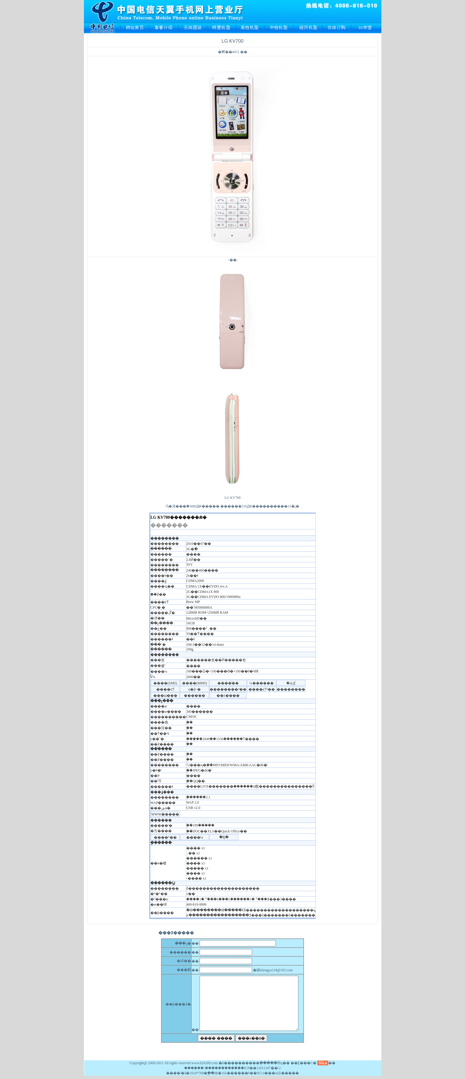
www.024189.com (205, 1063)
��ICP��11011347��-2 (259, 1068)
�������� (218, 1068)
